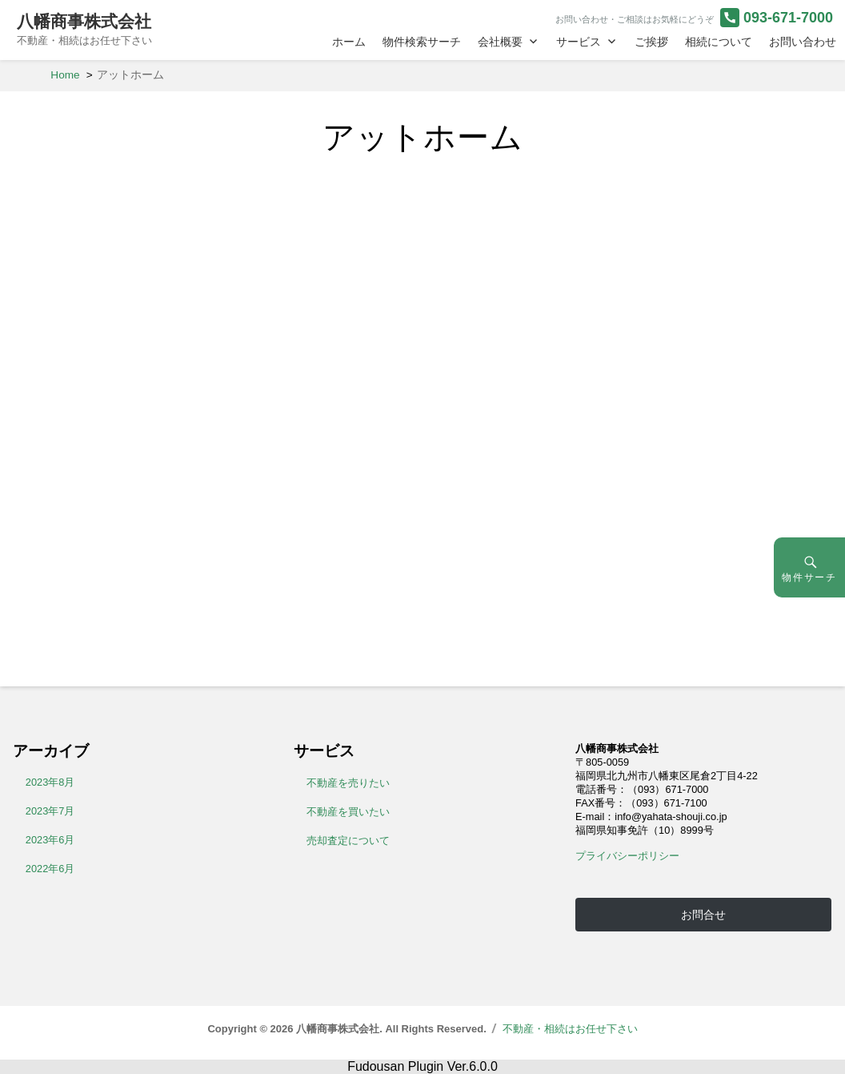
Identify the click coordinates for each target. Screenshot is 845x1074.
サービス (578, 41)
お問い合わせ (802, 41)
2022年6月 (50, 869)
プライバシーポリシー (627, 856)
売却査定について (348, 841)
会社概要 (500, 41)
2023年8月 (50, 782)
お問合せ (703, 914)
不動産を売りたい (348, 783)
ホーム (349, 41)
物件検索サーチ (421, 41)
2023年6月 (50, 840)
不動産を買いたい (348, 812)
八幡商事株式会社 (84, 21)
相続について (718, 41)
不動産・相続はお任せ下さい (570, 1029)
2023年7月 (50, 811)
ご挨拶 (651, 41)
